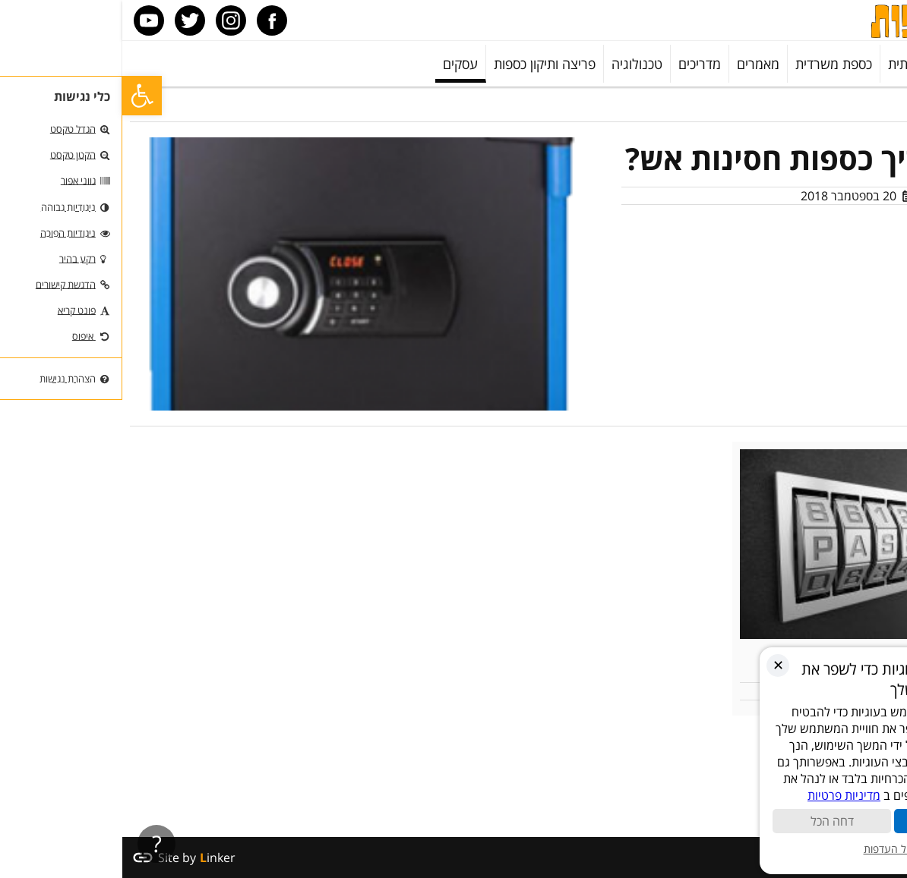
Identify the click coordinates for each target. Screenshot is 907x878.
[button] (20, 95)
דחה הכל (710, 821)
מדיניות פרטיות (721, 795)
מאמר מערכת (831, 195)
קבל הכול (831, 821)
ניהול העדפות (770, 849)
